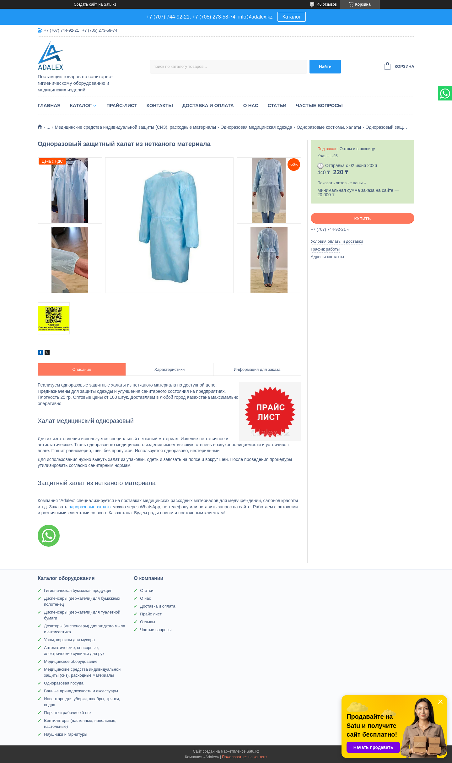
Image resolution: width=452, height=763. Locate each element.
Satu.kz (252, 751)
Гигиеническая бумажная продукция (78, 590)
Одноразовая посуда (63, 683)
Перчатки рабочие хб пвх (67, 712)
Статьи (277, 105)
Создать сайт (85, 4)
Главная (49, 105)
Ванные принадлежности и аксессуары (81, 691)
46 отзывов (327, 4)
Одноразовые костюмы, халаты (329, 127)
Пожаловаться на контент (244, 757)
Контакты (160, 105)
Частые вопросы (319, 105)
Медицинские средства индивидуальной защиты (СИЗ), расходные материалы (135, 127)
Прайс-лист (121, 105)
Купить (362, 218)
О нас (250, 105)
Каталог (291, 16)
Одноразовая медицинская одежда (256, 127)
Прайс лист (150, 614)
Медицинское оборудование (71, 661)
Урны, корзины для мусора (69, 639)
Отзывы (147, 622)
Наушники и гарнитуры (65, 734)
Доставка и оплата (208, 105)
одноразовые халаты (89, 506)
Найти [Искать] (325, 66)
